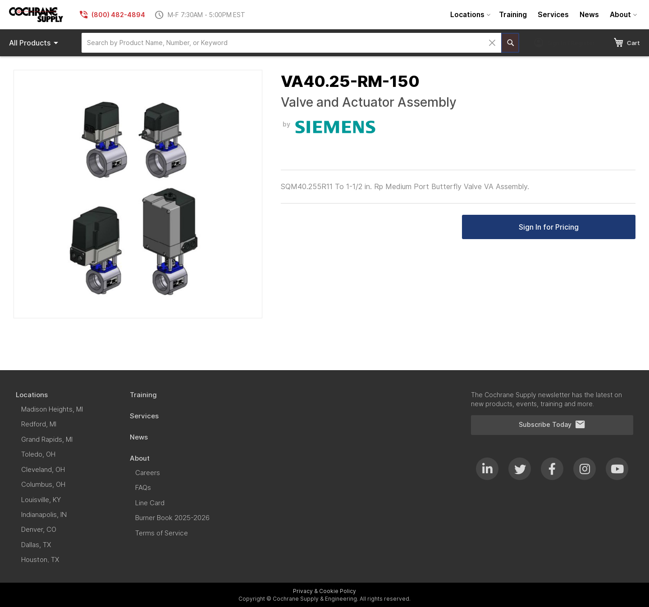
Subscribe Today (552, 424)
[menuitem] (469, 15)
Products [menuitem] (35, 42)
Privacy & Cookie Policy (324, 591)
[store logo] (36, 15)
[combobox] (291, 43)
